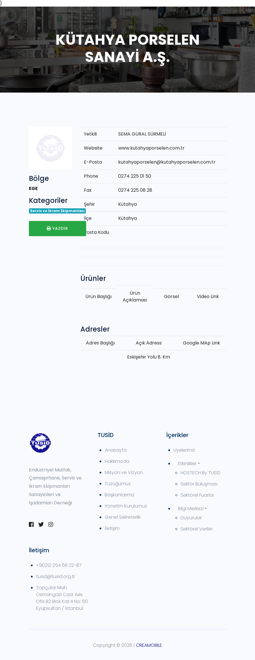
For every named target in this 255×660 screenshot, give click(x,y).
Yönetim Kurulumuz (126, 506)
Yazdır (57, 228)
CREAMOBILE (149, 645)
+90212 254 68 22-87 (59, 565)
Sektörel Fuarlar (197, 495)
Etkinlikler (187, 463)
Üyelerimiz (184, 450)
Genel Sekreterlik (123, 517)
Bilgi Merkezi (190, 508)
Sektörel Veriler (197, 529)
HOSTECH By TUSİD (201, 472)
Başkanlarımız (120, 494)
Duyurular (191, 517)
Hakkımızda (117, 461)
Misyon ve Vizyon (124, 472)
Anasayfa (115, 450)
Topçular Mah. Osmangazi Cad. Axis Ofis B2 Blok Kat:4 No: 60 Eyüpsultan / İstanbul (62, 598)
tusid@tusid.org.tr (55, 576)
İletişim (112, 528)
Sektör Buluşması (199, 484)
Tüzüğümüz (118, 483)
